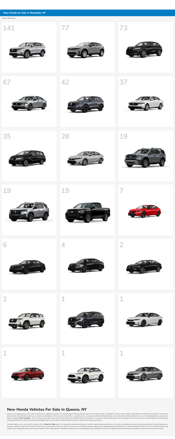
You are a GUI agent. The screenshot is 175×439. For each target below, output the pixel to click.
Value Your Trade (49, 424)
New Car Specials (25, 418)
